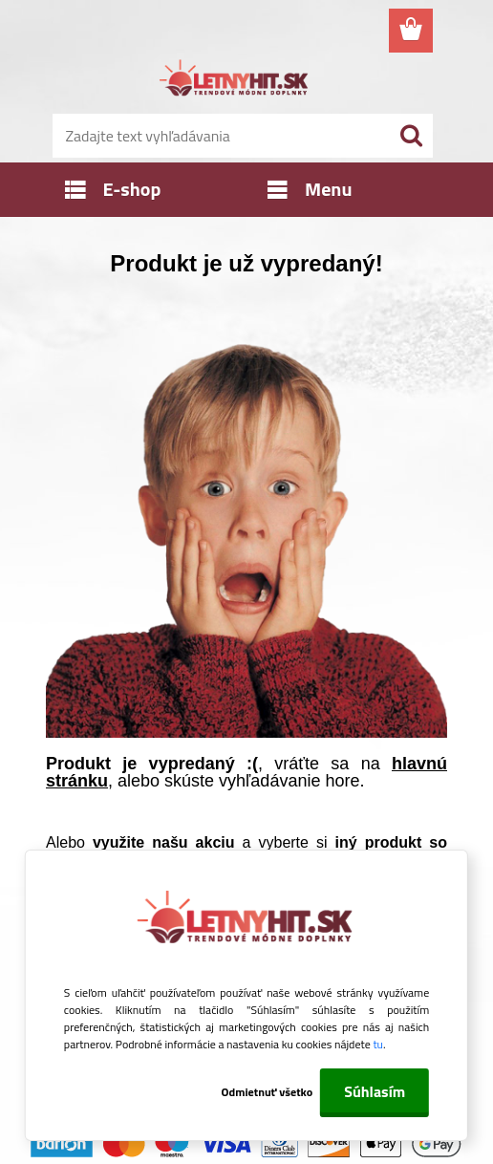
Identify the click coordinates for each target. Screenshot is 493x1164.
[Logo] (234, 81)
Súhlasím (374, 1091)
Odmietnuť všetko (267, 1092)
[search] (411, 136)
